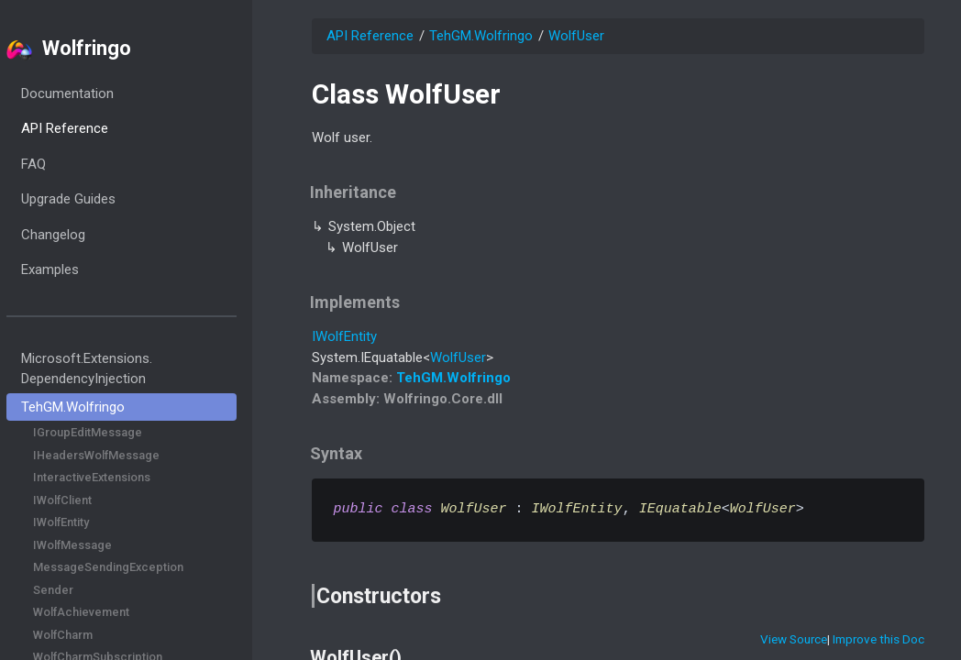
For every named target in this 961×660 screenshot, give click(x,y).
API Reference (87, 128)
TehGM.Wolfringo (96, 407)
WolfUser (576, 36)
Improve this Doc (878, 639)
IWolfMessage (96, 545)
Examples (73, 269)
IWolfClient (86, 500)
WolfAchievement (105, 612)
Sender (77, 590)
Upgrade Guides (91, 199)
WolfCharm (86, 635)
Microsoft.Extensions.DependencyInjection (109, 369)
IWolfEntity (85, 522)
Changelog (76, 234)
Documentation (90, 93)
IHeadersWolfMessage (120, 455)
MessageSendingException (132, 567)
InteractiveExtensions (115, 477)
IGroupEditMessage (111, 432)
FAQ (56, 164)
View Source (793, 639)
